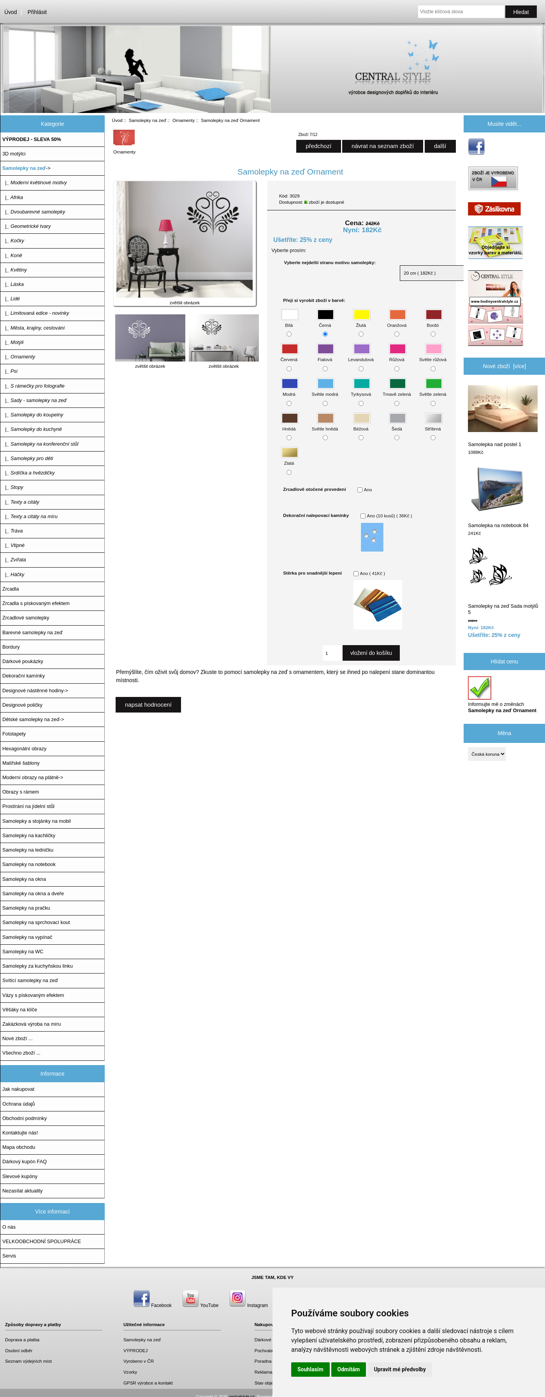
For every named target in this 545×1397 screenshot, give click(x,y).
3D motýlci (14, 154)
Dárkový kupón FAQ (24, 1161)
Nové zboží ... (17, 1038)
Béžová (362, 424)
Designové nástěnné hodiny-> (35, 690)
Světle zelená (433, 390)
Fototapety (14, 734)
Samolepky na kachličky (28, 835)
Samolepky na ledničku (27, 850)
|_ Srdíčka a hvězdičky (28, 473)
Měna (504, 733)
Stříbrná (433, 424)
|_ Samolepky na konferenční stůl (40, 444)
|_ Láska (13, 284)
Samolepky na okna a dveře (33, 893)
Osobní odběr (18, 1350)
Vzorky (130, 1371)
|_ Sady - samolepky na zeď (34, 400)
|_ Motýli (12, 342)
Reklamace (266, 1371)
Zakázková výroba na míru (31, 1024)
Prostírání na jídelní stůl (28, 806)
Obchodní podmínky (24, 1118)
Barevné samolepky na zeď (32, 632)
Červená (289, 355)
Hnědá (290, 424)
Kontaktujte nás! (20, 1133)
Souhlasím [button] (310, 1369)
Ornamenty (183, 120)
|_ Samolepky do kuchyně (32, 429)
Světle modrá (325, 390)
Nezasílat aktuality (22, 1191)
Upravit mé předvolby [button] (399, 1369)
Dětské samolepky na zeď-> (33, 719)
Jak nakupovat (18, 1089)
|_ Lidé (11, 299)
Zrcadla (10, 589)
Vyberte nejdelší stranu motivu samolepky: (330, 262)
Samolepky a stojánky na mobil (36, 821)
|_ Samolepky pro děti (27, 458)
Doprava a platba (22, 1339)
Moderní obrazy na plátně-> (32, 777)
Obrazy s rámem (20, 792)
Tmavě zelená (397, 390)
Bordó (434, 321)
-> (26, 168)
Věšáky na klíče (19, 1009)
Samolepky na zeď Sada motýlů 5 (503, 581)
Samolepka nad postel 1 (503, 416)
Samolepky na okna (24, 879)
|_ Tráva (12, 531)
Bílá (290, 321)
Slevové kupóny (19, 1176)
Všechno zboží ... (21, 1053)
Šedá (397, 424)
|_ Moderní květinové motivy (34, 182)
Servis (9, 1256)
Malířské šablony (21, 763)
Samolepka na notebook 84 (498, 497)
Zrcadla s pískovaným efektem (36, 603)
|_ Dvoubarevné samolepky (33, 212)
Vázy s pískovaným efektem (33, 995)
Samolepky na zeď (147, 120)
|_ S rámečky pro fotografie (33, 386)
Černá (325, 321)
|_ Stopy (12, 487)
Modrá (290, 390)
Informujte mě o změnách (502, 694)
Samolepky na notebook (29, 864)
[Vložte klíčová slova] (461, 11)
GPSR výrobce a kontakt (148, 1382)
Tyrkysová (361, 390)
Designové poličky (22, 705)
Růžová (397, 355)
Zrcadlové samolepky (25, 618)
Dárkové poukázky (22, 661)
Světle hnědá (325, 424)
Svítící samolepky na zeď (30, 980)
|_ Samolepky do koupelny (32, 415)
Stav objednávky (271, 1382)
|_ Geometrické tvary (26, 226)
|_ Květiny (14, 270)
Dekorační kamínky (23, 676)
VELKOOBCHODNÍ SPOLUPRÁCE (41, 1241)
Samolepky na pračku (26, 908)
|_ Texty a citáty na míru (30, 516)
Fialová (325, 355)
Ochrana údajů (18, 1104)
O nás (9, 1227)
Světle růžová (433, 355)
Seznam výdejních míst (28, 1360)
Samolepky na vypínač (27, 937)
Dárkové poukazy (272, 1339)
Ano (368, 489)
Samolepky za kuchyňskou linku (37, 966)
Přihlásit (37, 12)
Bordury (11, 647)
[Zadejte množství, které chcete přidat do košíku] (333, 653)
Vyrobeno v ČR (138, 1360)
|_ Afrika (12, 197)
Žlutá (362, 321)
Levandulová (361, 355)
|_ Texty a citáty (20, 502)
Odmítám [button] (349, 1369)
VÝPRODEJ (135, 1350)
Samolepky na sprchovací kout (36, 922)
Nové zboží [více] (504, 366)
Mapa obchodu (18, 1147)
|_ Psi (10, 371)
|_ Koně (12, 255)
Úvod (10, 12)
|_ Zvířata (14, 560)
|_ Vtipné (13, 545)
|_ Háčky (13, 574)
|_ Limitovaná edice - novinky (35, 313)
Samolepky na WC (23, 951)
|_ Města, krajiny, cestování (33, 328)
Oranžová (396, 321)
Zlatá (290, 459)
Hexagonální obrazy (24, 748)
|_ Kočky (13, 240)
